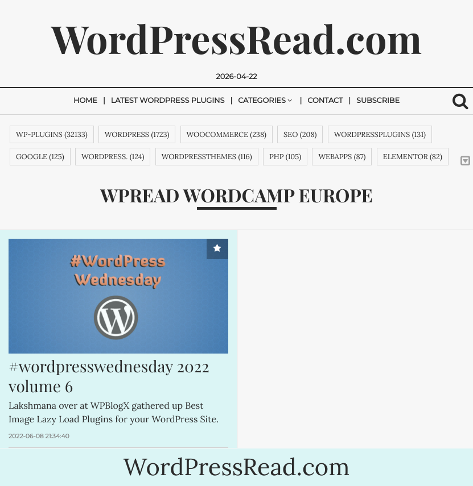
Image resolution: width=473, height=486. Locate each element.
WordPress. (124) (113, 156)
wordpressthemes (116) (207, 156)
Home (85, 101)
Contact (325, 101)
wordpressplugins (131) (380, 134)
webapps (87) (341, 156)
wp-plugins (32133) (52, 134)
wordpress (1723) (137, 134)
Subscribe (378, 101)
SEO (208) (299, 134)
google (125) (40, 156)
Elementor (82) (412, 156)
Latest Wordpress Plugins (168, 101)
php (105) (285, 156)
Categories (262, 101)
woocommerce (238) (226, 134)
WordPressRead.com (236, 38)
